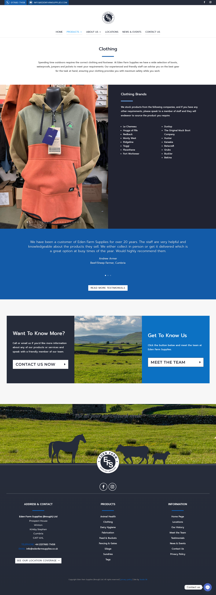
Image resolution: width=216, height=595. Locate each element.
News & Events (131, 32)
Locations (111, 32)
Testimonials (177, 538)
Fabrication (108, 532)
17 (67, 222)
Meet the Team (168, 362)
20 (75, 222)
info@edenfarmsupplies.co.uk (42, 548)
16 (65, 222)
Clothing (108, 522)
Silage (108, 548)
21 (78, 222)
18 (70, 222)
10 (50, 222)
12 (55, 222)
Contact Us (152, 32)
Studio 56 (143, 579)
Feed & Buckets (108, 538)
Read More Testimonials (108, 288)
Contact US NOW (35, 364)
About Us (92, 32)
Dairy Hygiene (108, 527)
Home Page (177, 516)
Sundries (108, 554)
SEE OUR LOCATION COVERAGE (37, 560)
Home (59, 32)
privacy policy (126, 579)
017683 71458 (18, 2)
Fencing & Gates (108, 543)
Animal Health (108, 516)
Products (73, 32)
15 (62, 222)
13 (57, 222)
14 (60, 222)
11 (52, 222)
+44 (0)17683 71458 (45, 544)
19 (72, 222)
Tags (108, 559)
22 (80, 222)
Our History (177, 527)
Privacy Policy (177, 554)
